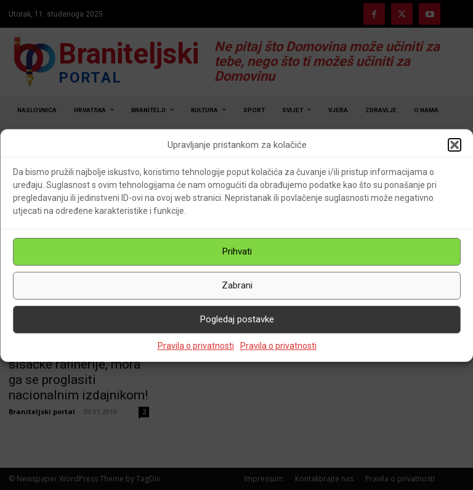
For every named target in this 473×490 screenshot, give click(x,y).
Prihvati (237, 251)
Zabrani (237, 285)
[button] (454, 145)
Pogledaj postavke (237, 319)
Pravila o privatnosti (196, 346)
